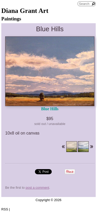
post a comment (37, 188)
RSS (4, 209)
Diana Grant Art (24, 10)
